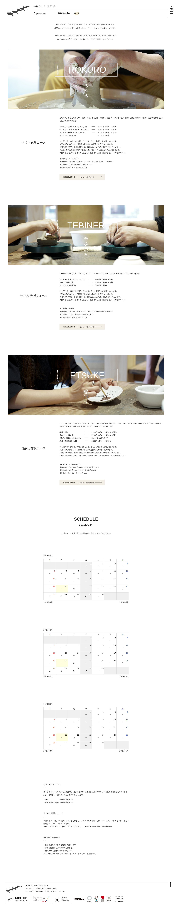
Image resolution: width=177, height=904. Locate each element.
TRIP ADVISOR (118, 901)
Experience (40, 13)
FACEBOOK (119, 898)
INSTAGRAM (119, 896)
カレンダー (77, 13)
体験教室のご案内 (64, 13)
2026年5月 (124, 602)
